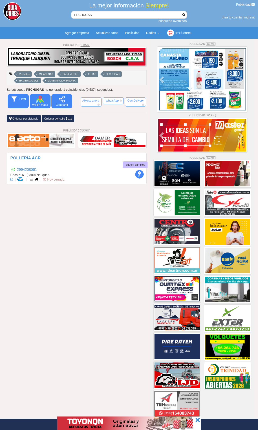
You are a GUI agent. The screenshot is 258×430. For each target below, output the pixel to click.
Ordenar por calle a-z (58, 118)
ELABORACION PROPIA (62, 80)
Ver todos (24, 74)
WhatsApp (114, 100)
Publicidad (245, 4)
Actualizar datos (107, 33)
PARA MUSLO (70, 74)
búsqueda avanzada (173, 21)
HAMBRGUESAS (28, 80)
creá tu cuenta (232, 17)
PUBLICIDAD (76, 45)
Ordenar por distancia (23, 118)
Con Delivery (135, 102)
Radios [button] (152, 33)
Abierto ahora (91, 102)
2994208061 (27, 170)
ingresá (249, 17)
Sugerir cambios (135, 164)
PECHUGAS (112, 74)
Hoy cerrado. (54, 179)
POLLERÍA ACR (25, 158)
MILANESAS (46, 74)
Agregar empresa (77, 33)
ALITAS (92, 74)
